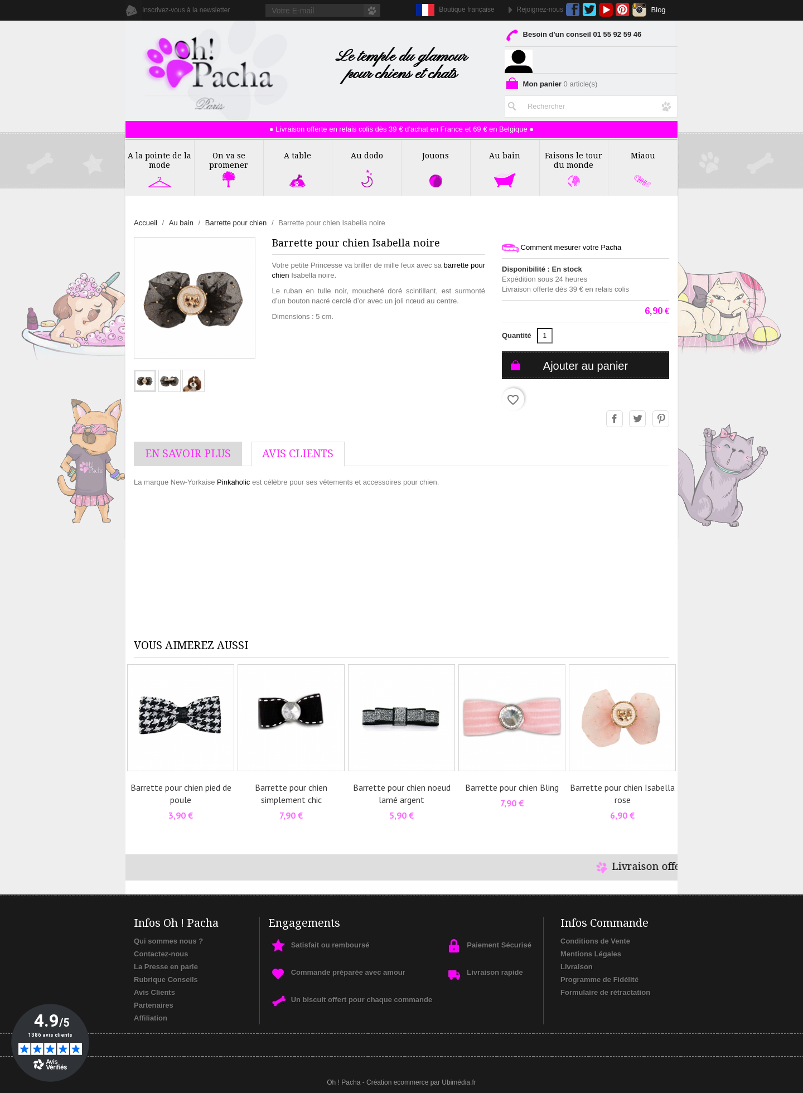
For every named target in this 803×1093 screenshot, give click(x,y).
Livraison (576, 967)
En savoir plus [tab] (188, 453)
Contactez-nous (161, 954)
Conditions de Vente (595, 941)
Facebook (573, 10)
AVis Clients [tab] (297, 453)
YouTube (606, 10)
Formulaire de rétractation (605, 992)
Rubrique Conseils (166, 979)
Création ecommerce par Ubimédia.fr (421, 1082)
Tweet (638, 419)
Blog (658, 10)
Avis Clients (154, 992)
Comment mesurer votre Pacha (561, 248)
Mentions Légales (590, 954)
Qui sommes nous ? (168, 941)
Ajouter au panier (585, 366)
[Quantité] (545, 336)
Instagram (639, 10)
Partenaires (153, 1005)
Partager (615, 419)
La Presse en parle (166, 967)
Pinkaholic (233, 482)
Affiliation (150, 1018)
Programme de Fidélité (599, 979)
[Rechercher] (591, 104)
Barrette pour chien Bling (512, 787)
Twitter (589, 10)
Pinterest (623, 10)
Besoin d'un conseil (573, 36)
